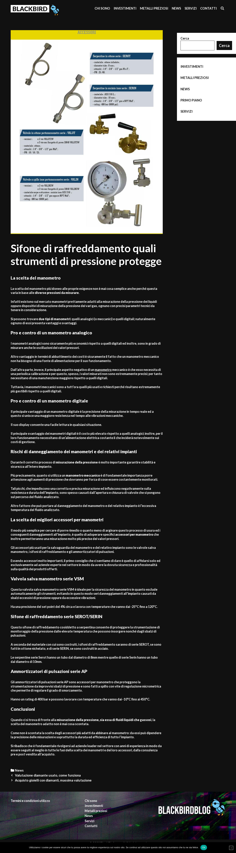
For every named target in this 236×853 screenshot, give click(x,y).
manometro (103, 370)
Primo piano (191, 100)
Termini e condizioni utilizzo (30, 801)
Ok (203, 847)
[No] (231, 848)
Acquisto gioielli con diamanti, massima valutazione (53, 780)
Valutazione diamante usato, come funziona (48, 775)
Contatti (208, 8)
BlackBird (29, 8)
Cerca (185, 38)
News (176, 8)
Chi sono (102, 8)
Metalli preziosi (154, 8)
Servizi (191, 8)
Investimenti (125, 8)
